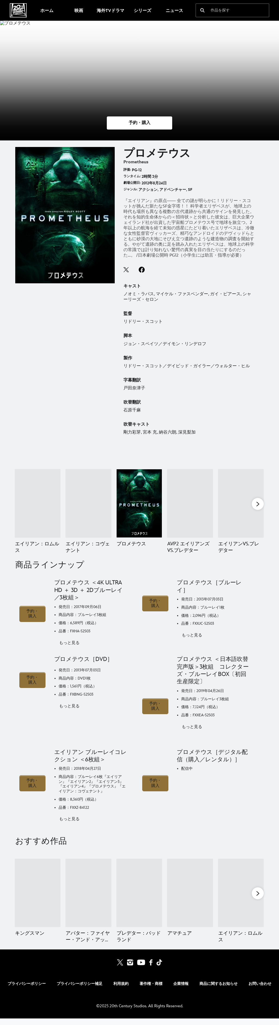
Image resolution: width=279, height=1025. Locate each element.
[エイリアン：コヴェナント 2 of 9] (88, 503)
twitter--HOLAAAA (126, 270)
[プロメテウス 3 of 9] (139, 503)
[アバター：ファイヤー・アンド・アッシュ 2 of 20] (88, 899)
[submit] (202, 10)
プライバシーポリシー (27, 990)
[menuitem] (46, 10)
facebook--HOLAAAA (142, 270)
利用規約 (121, 990)
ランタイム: (132, 176)
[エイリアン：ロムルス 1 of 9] (37, 503)
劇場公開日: (132, 183)
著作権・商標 (151, 990)
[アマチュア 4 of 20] (190, 899)
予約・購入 (32, 620)
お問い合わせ (259, 990)
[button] (139, 123)
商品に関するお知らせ (218, 990)
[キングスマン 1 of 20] (37, 899)
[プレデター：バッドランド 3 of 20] (139, 899)
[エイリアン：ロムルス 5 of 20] (240, 899)
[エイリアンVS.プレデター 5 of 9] (240, 503)
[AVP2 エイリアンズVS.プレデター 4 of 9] (190, 503)
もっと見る (69, 649)
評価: (127, 170)
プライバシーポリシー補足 (79, 990)
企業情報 (181, 990)
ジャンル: (130, 189)
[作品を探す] (228, 10)
